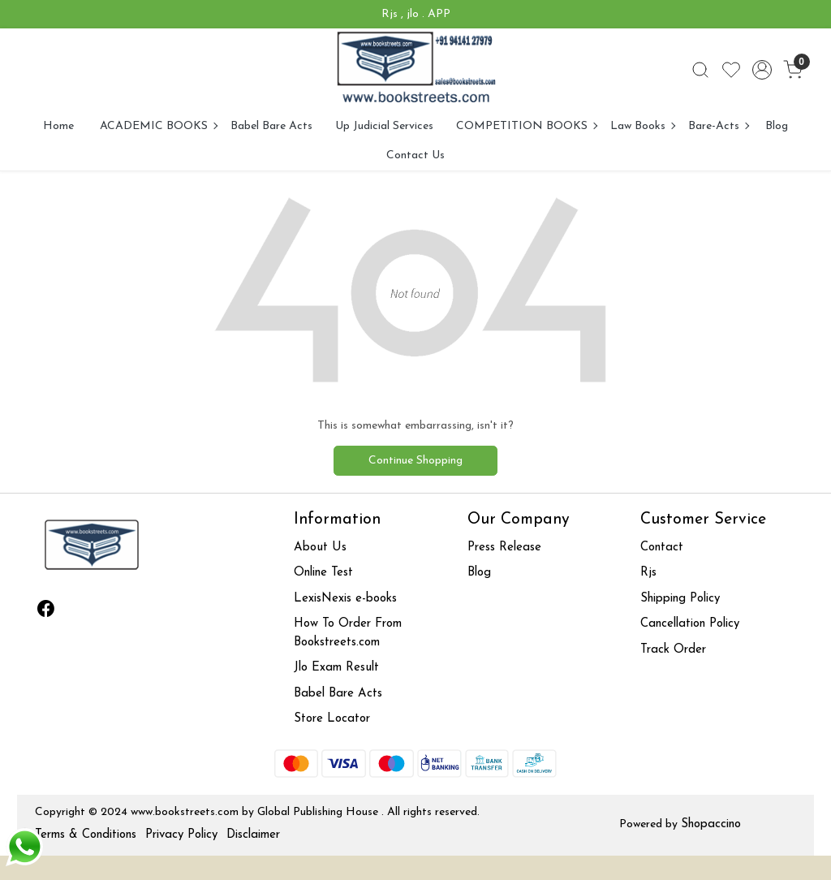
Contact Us (415, 155)
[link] (700, 70)
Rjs (648, 573)
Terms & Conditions (85, 835)
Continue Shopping (415, 461)
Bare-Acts (718, 126)
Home (58, 126)
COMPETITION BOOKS (526, 126)
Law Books (642, 126)
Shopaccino (711, 824)
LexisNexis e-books (345, 599)
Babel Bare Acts (271, 126)
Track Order (673, 650)
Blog (776, 126)
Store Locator (332, 719)
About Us (320, 547)
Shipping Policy (680, 599)
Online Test (323, 573)
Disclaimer (253, 835)
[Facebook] (46, 612)
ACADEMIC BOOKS (158, 126)
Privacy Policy (181, 835)
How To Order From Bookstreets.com (348, 633)
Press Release (504, 547)
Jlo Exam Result (336, 668)
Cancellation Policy (689, 624)
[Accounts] (762, 70)
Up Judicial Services (384, 126)
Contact (661, 547)
